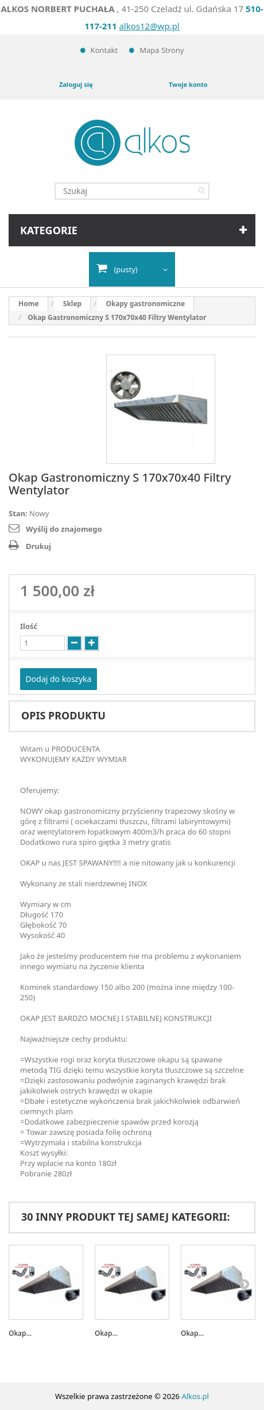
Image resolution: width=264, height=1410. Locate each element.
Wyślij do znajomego (64, 529)
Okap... (20, 1333)
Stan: (18, 513)
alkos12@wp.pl (149, 26)
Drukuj (38, 546)
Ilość (28, 626)
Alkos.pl (195, 1396)
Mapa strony (161, 50)
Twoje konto (188, 84)
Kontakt (104, 50)
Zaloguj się (76, 84)
